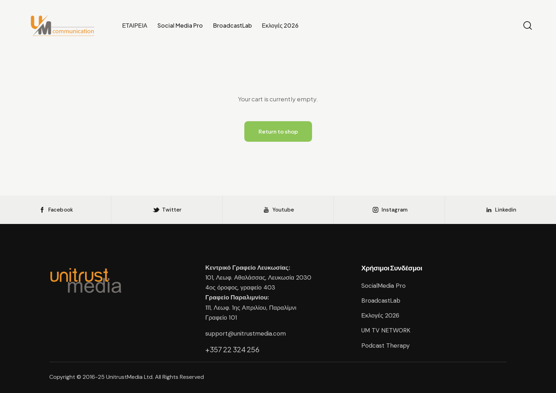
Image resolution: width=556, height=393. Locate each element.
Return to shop (278, 131)
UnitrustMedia (125, 377)
